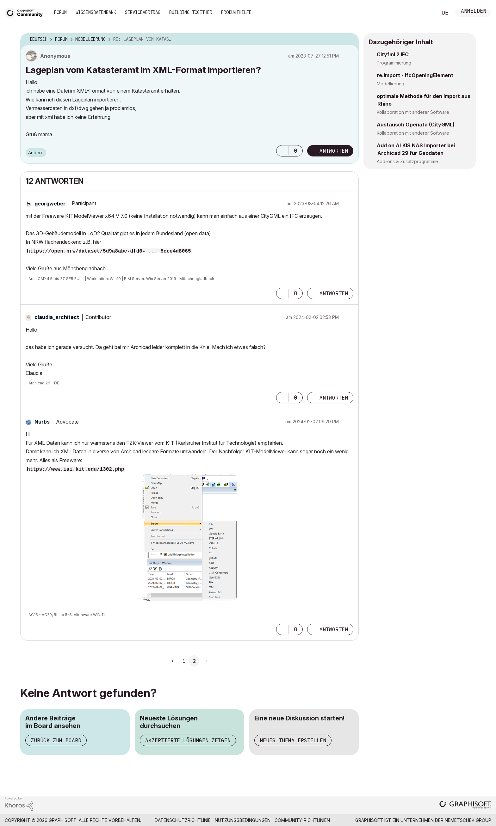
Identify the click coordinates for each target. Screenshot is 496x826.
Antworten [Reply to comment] (333, 293)
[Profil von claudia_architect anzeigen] (56, 317)
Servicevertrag (142, 12)
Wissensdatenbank (96, 12)
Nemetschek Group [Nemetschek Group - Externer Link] (468, 820)
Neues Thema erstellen (293, 740)
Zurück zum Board (56, 740)
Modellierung (390, 83)
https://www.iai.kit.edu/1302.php (75, 469)
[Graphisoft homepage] (465, 805)
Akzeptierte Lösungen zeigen (188, 740)
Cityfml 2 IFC (393, 54)
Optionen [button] (350, 39)
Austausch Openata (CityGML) (416, 124)
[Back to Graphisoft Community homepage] (26, 12)
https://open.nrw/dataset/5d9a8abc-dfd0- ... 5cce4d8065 (109, 251)
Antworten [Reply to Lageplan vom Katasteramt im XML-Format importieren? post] (333, 151)
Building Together (190, 12)
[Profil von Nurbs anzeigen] (42, 422)
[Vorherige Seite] (172, 661)
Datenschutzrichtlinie (183, 820)
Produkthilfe (236, 12)
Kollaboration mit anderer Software (413, 112)
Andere (36, 152)
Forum (60, 12)
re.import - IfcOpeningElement (415, 75)
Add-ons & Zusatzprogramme (407, 161)
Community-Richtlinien (302, 820)
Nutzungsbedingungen (242, 820)
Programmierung (394, 62)
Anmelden (473, 11)
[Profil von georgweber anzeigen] (49, 203)
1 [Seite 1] (184, 661)
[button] (282, 150)
